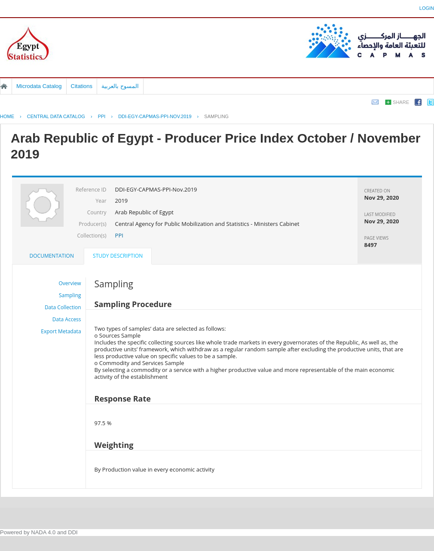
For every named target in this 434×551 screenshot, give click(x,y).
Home (3, 86)
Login (426, 8)
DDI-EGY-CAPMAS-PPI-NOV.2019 (154, 116)
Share (401, 102)
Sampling (216, 116)
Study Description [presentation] (118, 255)
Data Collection (63, 307)
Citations (82, 86)
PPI (102, 116)
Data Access (66, 319)
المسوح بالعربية (120, 86)
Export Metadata (61, 331)
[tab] (52, 256)
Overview (70, 283)
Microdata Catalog (39, 86)
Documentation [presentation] (52, 255)
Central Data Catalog (56, 116)
